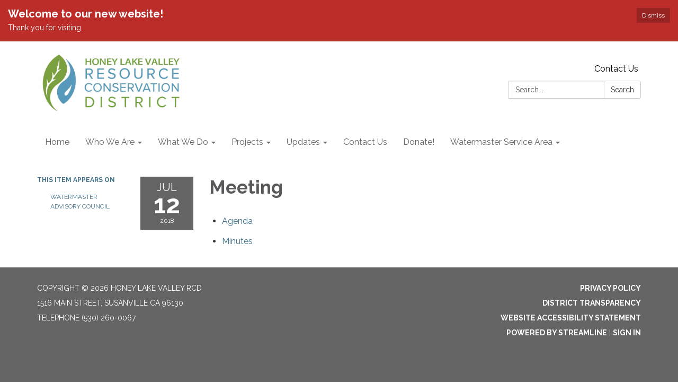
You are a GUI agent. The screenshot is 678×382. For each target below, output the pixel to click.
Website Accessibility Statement (571, 318)
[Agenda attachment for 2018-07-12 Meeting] (237, 221)
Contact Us (616, 69)
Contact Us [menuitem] (365, 142)
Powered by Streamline (556, 332)
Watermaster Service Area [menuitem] (501, 142)
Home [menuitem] (57, 142)
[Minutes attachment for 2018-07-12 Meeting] (237, 241)
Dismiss (653, 15)
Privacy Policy (610, 288)
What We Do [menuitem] (183, 142)
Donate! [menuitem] (418, 142)
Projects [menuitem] (247, 142)
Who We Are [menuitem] (110, 142)
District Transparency (591, 303)
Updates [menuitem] (303, 142)
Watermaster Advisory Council (80, 201)
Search (622, 89)
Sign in (627, 332)
